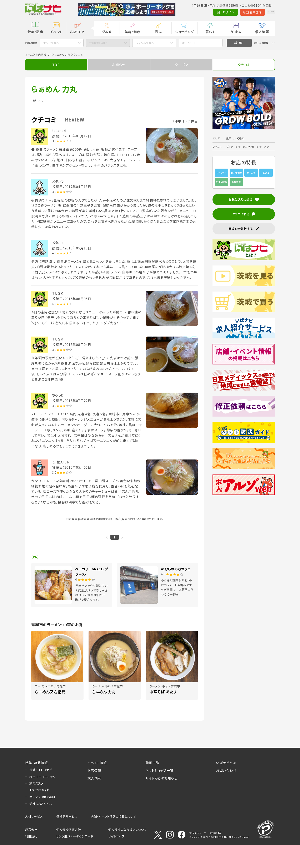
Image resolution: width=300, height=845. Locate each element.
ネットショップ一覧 (159, 770)
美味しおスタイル (40, 803)
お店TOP (77, 31)
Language (264, 12)
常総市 (240, 138)
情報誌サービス (67, 816)
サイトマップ (116, 836)
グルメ (106, 31)
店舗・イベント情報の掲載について (113, 816)
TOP (56, 64)
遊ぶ (158, 31)
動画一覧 (152, 762)
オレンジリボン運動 (42, 797)
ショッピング (184, 31)
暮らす (210, 31)
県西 (229, 138)
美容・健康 (132, 31)
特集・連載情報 (36, 762)
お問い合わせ (226, 770)
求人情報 (262, 31)
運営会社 (31, 829)
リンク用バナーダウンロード (74, 836)
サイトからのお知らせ (161, 778)
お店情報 (94, 770)
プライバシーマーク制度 (203, 833)
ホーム (28, 54)
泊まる (236, 31)
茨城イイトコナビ (40, 770)
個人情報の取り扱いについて (127, 829)
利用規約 (31, 836)
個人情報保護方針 (68, 829)
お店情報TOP (43, 54)
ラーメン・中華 (246, 146)
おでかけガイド (39, 790)
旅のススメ (36, 783)
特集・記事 (35, 31)
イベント (56, 31)
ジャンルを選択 (145, 43)
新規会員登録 (239, 12)
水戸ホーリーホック (42, 777)
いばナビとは (226, 762)
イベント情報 (97, 762)
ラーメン (264, 146)
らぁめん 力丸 (62, 54)
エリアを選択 (51, 43)
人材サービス (34, 816)
